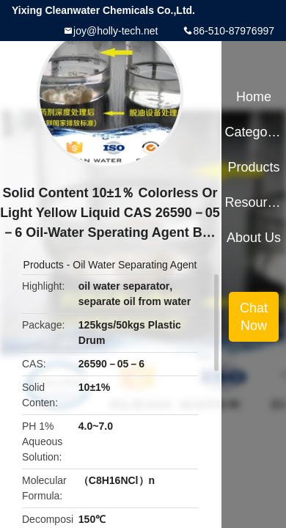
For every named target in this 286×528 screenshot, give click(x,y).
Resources (253, 202)
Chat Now (254, 317)
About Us (254, 237)
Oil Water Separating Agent (135, 265)
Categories (253, 132)
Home (253, 96)
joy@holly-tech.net (115, 31)
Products (43, 265)
